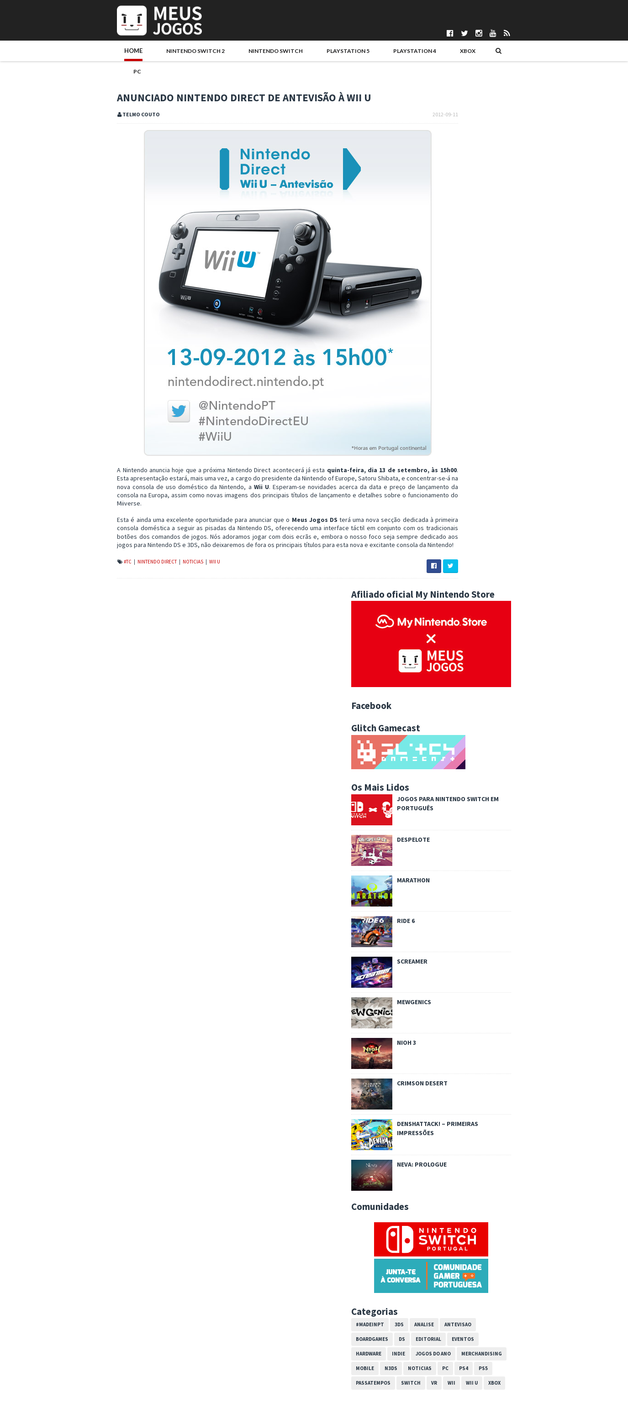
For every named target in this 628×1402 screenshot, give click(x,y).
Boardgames (431, 824)
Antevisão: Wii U (447, 1125)
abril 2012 (441, 1216)
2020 (427, 960)
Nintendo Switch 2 (130, 53)
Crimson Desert (481, 568)
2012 (427, 1034)
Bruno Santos (249, 1320)
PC (405, 53)
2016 (427, 997)
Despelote (472, 325)
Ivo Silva (242, 1358)
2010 (427, 1262)
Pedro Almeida (251, 1381)
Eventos (522, 824)
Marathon (472, 365)
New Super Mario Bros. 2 (459, 1161)
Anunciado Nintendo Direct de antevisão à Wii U (490, 1151)
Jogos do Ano (492, 839)
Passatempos (432, 868)
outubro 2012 (446, 1062)
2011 (427, 1253)
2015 (427, 1006)
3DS (458, 810)
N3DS (449, 853)
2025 (427, 914)
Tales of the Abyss (451, 1170)
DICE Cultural (247, 1335)
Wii (510, 868)
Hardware (427, 839)
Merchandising (540, 839)
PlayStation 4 (332, 53)
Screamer (471, 447)
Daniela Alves (249, 1328)
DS (461, 824)
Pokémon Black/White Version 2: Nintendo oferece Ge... (494, 1138)
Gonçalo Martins (252, 1343)
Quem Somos (76, 1320)
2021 (427, 951)
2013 (427, 1025)
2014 (427, 1015)
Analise (483, 810)
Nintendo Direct (99, 552)
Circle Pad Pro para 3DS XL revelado (474, 1089)
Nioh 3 (465, 528)
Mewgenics (473, 487)
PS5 (542, 853)
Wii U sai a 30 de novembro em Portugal (479, 1116)
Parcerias (71, 1335)
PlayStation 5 (272, 53)
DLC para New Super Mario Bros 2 (471, 1080)
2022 (427, 941)
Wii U (156, 552)
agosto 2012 (445, 1179)
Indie (457, 839)
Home (75, 53)
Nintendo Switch (205, 53)
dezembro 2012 (449, 1043)
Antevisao (516, 810)
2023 (427, 932)
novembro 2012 (449, 1052)
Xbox (378, 53)
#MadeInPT (429, 810)
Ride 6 (465, 406)
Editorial (487, 824)
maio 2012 (441, 1207)
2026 (427, 904)
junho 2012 (442, 1198)
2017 (427, 988)
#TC (69, 552)
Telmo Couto (248, 1389)
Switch (470, 868)
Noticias (135, 552)
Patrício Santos (251, 1374)
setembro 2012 (448, 1071)
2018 (427, 979)
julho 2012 (441, 1188)
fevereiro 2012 (448, 1234)
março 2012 (443, 1225)
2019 (427, 969)
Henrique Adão (251, 1350)
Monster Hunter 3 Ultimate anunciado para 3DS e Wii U (496, 1102)
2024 (427, 923)
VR (493, 868)
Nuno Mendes (249, 1366)
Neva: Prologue (481, 650)
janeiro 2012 (444, 1244)
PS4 (522, 853)
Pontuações (74, 1328)
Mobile (424, 853)
